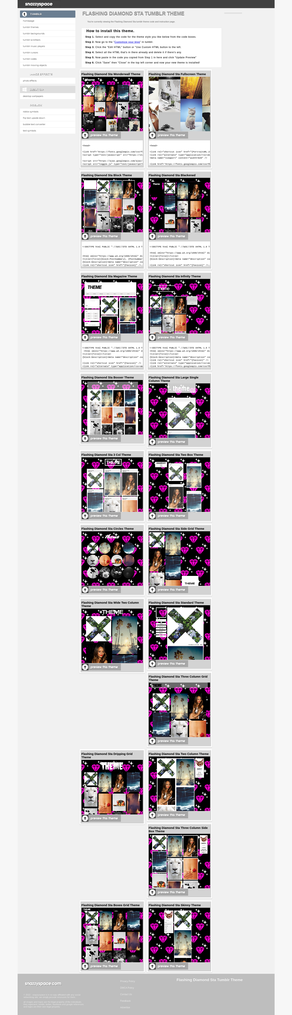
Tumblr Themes (31, 27)
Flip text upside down (34, 118)
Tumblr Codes (30, 58)
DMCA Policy (127, 987)
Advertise (125, 1007)
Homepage (28, 20)
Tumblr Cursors (30, 52)
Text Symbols (29, 130)
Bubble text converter (34, 124)
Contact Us (126, 994)
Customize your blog (127, 42)
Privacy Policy (127, 981)
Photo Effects (30, 80)
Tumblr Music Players (34, 46)
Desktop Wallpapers (33, 96)
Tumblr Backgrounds (34, 33)
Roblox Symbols (30, 111)
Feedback (125, 1001)
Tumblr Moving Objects (35, 65)
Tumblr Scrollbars (31, 39)
